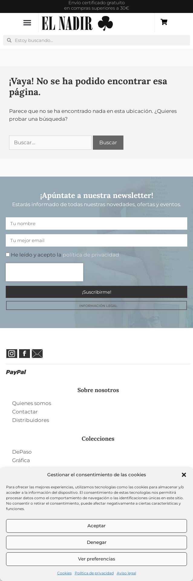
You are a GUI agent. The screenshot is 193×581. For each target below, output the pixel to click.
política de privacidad (91, 255)
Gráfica (21, 460)
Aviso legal (126, 573)
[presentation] (44, 272)
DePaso (22, 452)
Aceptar (96, 525)
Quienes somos (31, 403)
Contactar (25, 412)
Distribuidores (30, 420)
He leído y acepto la (65, 255)
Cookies (64, 573)
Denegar (96, 542)
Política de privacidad (94, 573)
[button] (184, 475)
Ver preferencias (96, 559)
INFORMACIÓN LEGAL (98, 306)
